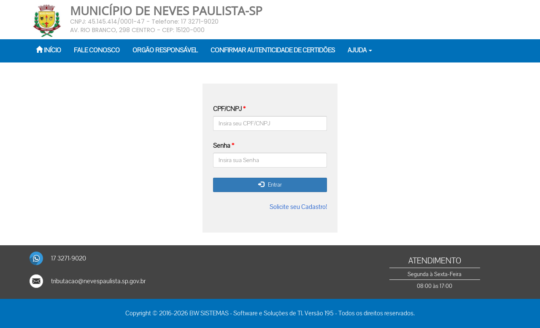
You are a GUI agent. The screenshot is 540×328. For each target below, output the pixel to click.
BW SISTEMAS (209, 313)
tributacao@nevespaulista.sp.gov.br (98, 281)
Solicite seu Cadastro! (298, 207)
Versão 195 (319, 313)
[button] (359, 51)
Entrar (270, 185)
